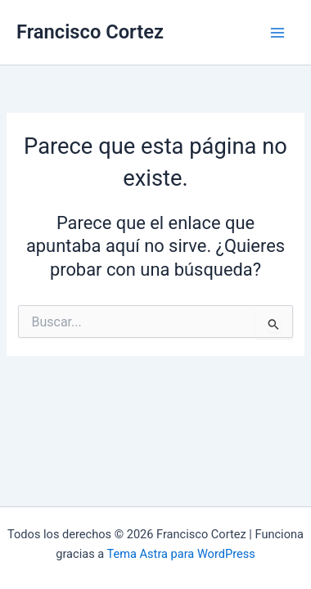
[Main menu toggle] (277, 33)
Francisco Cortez (90, 31)
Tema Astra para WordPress (181, 553)
